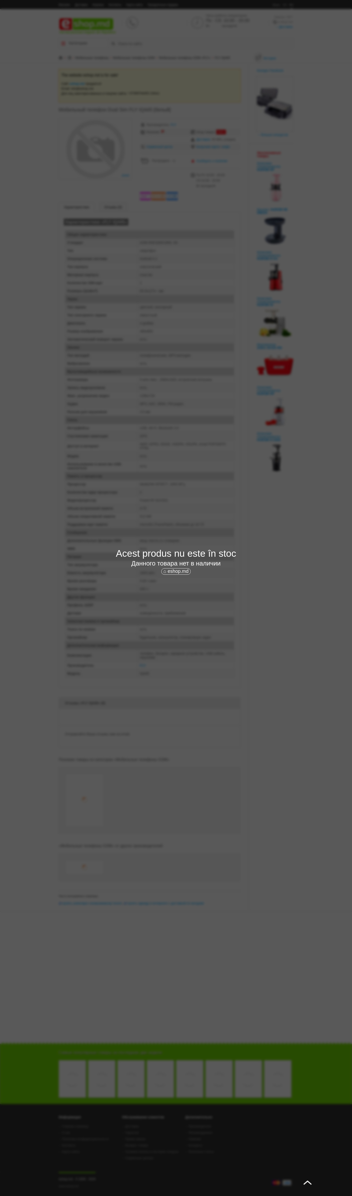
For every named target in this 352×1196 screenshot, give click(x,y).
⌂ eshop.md (176, 571)
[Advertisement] (176, 612)
